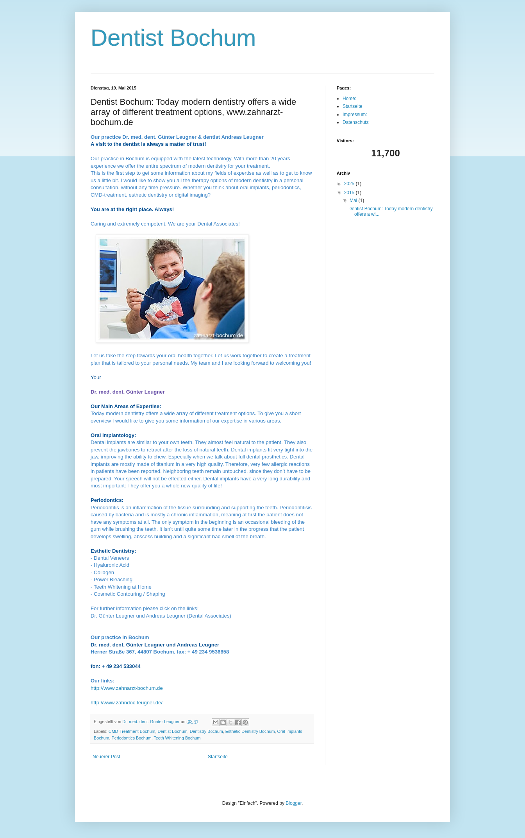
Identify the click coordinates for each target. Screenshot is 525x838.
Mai (354, 200)
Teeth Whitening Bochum (177, 738)
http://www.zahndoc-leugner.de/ (126, 702)
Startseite (218, 756)
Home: (349, 98)
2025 (350, 183)
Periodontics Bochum (132, 738)
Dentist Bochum (173, 38)
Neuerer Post (106, 756)
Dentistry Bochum (206, 731)
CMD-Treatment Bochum (132, 731)
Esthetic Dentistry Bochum (250, 731)
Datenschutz (356, 122)
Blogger (294, 803)
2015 (350, 192)
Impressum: (355, 114)
